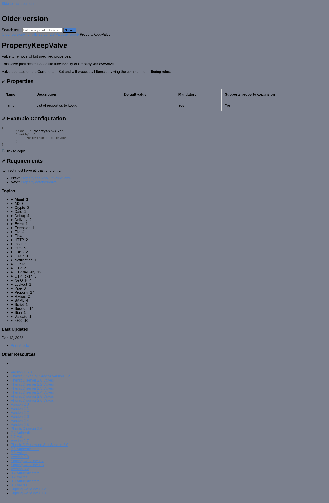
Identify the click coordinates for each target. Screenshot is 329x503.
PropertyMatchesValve (39, 186)
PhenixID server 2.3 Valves (44, 34)
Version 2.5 (20, 429)
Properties (17, 81)
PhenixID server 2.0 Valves (32, 384)
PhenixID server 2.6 (26, 433)
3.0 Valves (19, 489)
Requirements (22, 165)
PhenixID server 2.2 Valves (32, 388)
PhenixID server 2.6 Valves (32, 404)
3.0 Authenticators (25, 485)
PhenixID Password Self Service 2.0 (39, 449)
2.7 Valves (19, 441)
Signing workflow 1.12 (28, 493)
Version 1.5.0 (21, 376)
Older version (12, 34)
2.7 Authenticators (25, 437)
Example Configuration (34, 118)
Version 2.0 (20, 408)
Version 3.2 (20, 473)
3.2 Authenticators (25, 477)
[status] (164, 64)
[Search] (42, 30)
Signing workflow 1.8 (27, 469)
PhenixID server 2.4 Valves (32, 396)
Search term (11, 30)
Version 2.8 (20, 461)
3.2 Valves (19, 481)
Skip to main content (18, 4)
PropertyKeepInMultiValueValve (46, 182)
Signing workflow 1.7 (27, 465)
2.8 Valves (19, 457)
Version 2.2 (20, 416)
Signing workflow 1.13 (28, 497)
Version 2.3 (20, 421)
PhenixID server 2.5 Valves (32, 400)
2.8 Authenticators (25, 453)
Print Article (20, 349)
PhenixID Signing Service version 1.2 (40, 380)
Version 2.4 (20, 425)
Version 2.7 (20, 445)
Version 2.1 (20, 412)
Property (73, 34)
